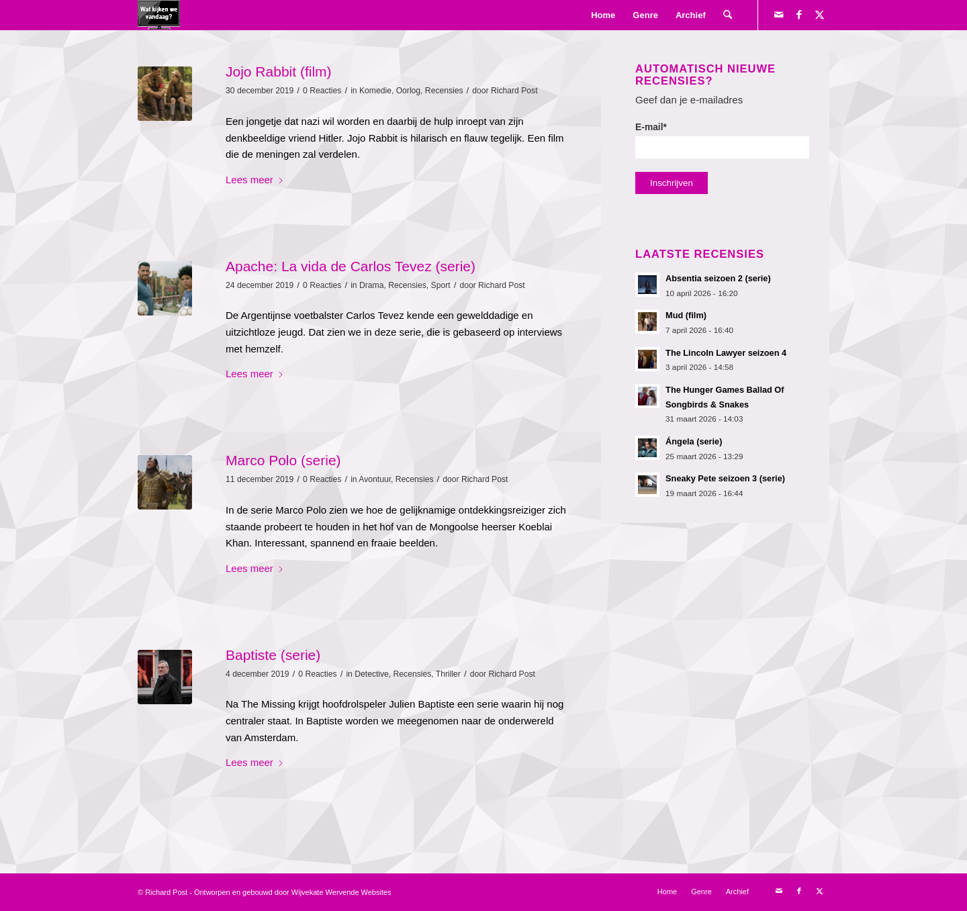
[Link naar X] (819, 15)
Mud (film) (685, 315)
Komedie (375, 90)
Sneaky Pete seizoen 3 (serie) (725, 478)
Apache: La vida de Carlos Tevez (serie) (350, 266)
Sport (441, 285)
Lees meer (255, 179)
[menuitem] (603, 15)
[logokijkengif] (159, 15)
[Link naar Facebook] (799, 15)
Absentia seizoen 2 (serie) (718, 278)
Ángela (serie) (693, 441)
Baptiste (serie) (273, 655)
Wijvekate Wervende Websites (341, 892)
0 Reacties (322, 90)
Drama (371, 285)
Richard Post (514, 90)
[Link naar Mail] (779, 15)
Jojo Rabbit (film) (279, 71)
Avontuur (375, 479)
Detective (372, 674)
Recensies (444, 90)
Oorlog (408, 90)
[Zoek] (728, 15)
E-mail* (722, 140)
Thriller (448, 674)
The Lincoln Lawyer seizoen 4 (725, 353)
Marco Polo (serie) (283, 460)
